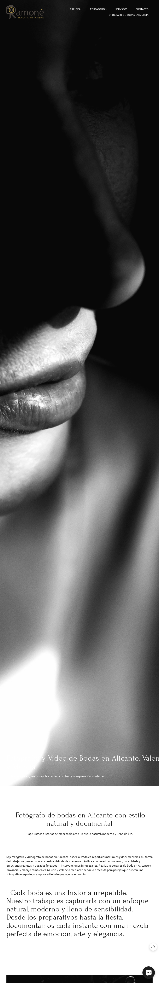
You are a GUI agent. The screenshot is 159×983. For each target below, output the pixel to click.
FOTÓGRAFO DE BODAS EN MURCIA (127, 14)
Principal (76, 9)
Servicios (121, 9)
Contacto (142, 9)
